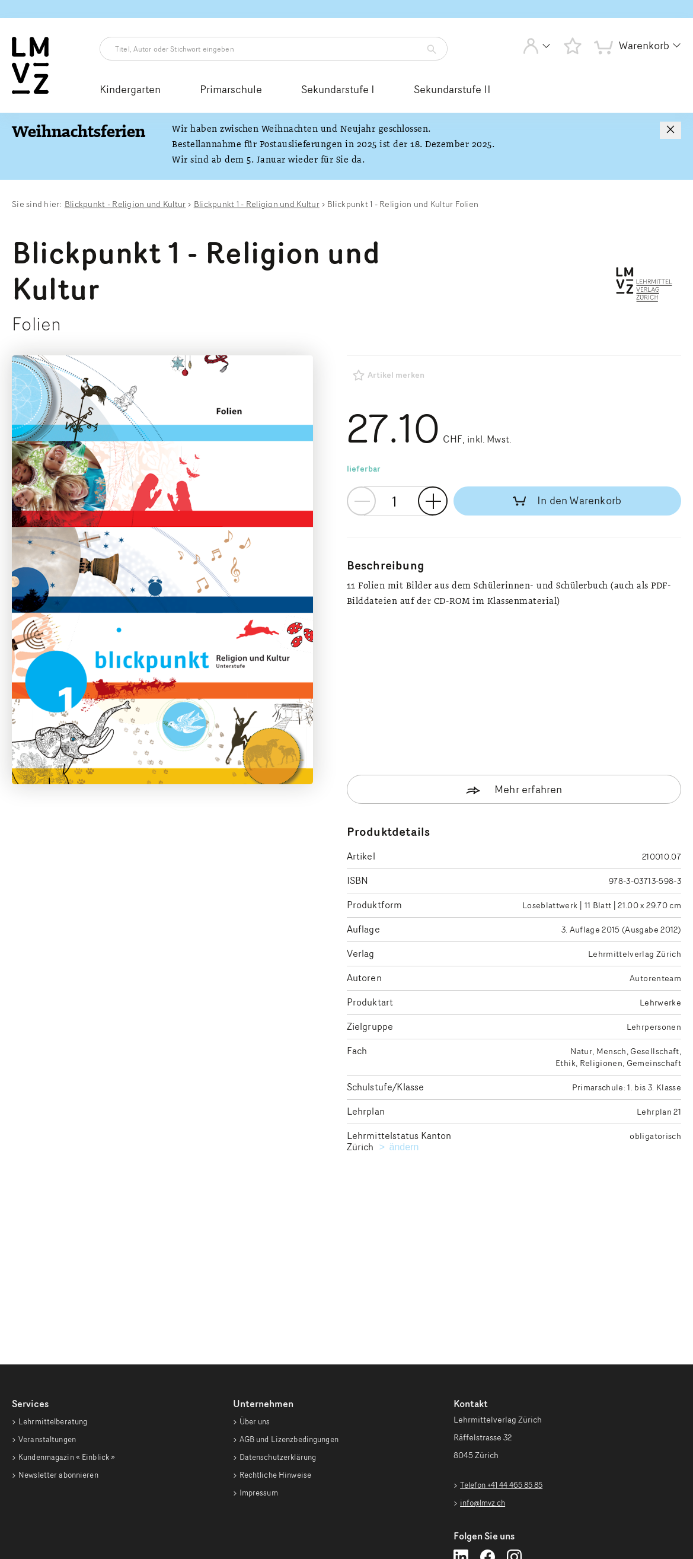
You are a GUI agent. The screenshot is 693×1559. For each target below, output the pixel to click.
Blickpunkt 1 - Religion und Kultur (257, 203)
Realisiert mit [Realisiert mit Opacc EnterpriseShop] (623, 1525)
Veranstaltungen (49, 1303)
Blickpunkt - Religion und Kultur (125, 203)
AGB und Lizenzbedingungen (294, 1303)
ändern (404, 1002)
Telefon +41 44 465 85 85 (506, 1340)
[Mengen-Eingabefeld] (399, 501)
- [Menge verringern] (361, 501)
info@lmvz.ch (484, 1358)
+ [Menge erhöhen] (433, 501)
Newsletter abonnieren (62, 1350)
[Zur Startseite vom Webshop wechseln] (30, 91)
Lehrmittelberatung (55, 1280)
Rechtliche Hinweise (278, 1350)
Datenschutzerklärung (281, 1327)
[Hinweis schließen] (670, 130)
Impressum (260, 1374)
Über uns (256, 1280)
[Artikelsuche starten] (428, 49)
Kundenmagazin (70, 1327)
